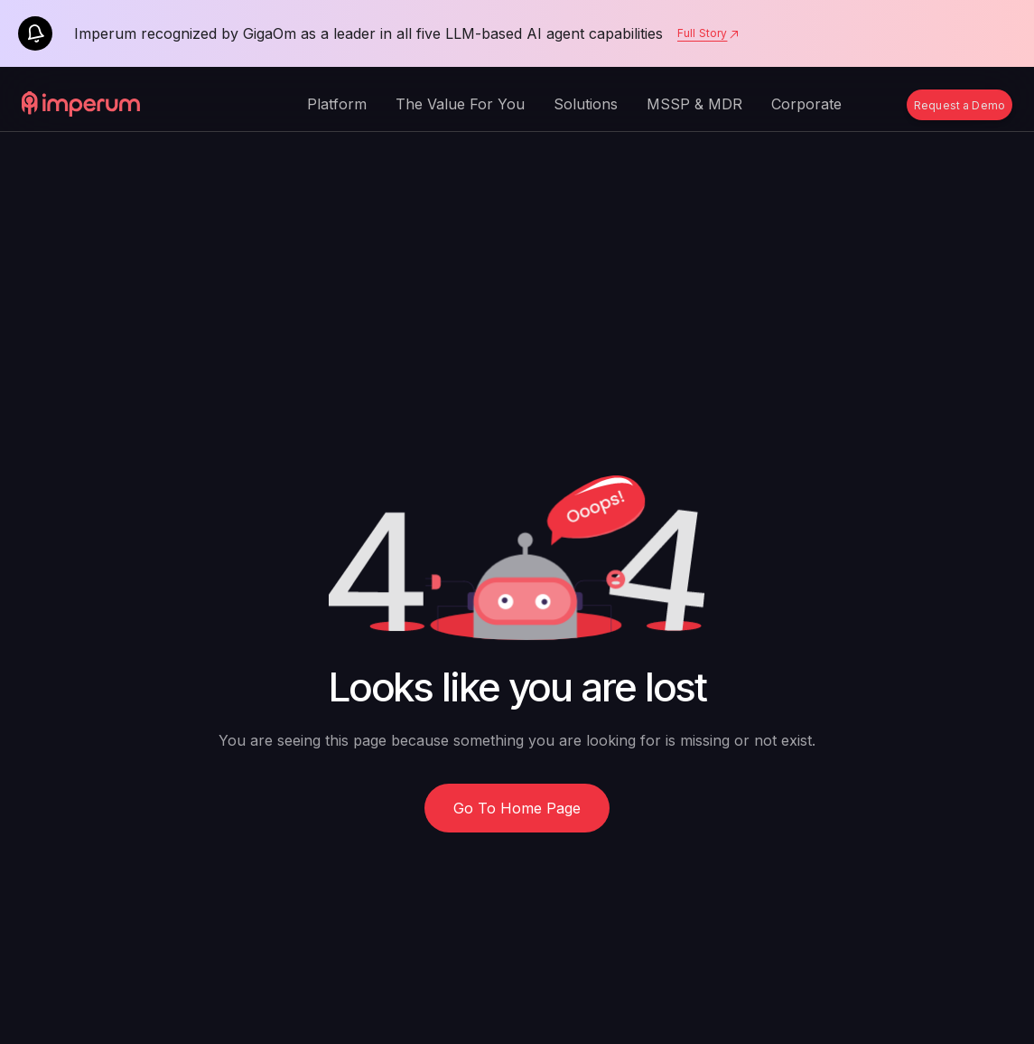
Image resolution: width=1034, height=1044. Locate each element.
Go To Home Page (517, 808)
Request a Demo (959, 105)
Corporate (806, 104)
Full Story (709, 33)
